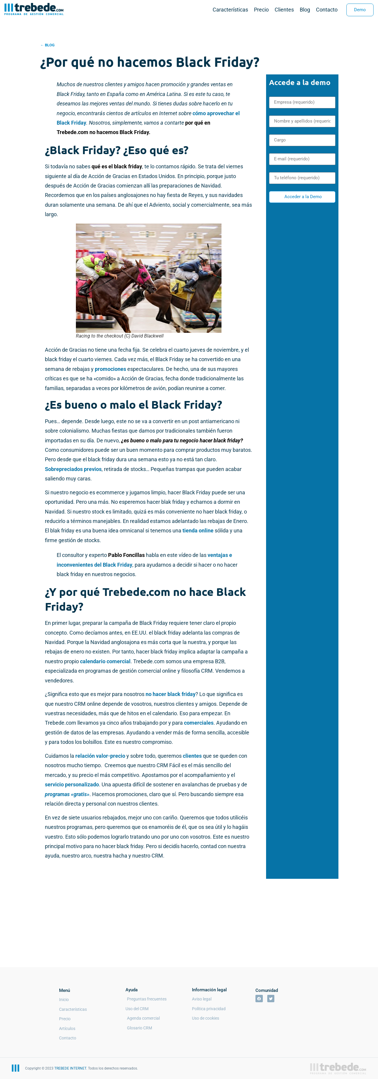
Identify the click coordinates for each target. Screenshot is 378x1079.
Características (230, 9)
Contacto (327, 9)
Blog (305, 9)
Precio (261, 9)
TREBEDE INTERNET (70, 1068)
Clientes (284, 9)
